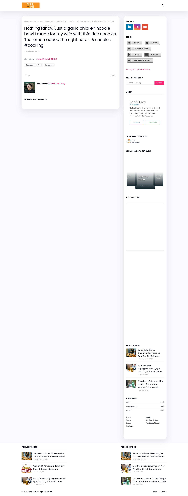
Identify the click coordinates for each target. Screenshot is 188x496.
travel (145, 410)
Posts (131, 140)
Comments (134, 142)
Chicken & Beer (141, 49)
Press (136, 55)
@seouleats (34, 21)
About (136, 43)
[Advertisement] (134, 297)
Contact (154, 55)
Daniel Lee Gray (56, 83)
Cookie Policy (144, 69)
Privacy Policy (132, 69)
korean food (145, 406)
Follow (136, 122)
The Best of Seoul (142, 60)
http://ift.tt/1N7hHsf (47, 59)
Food (40, 65)
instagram (49, 65)
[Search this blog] (140, 83)
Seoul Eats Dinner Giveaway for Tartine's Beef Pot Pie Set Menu (149, 353)
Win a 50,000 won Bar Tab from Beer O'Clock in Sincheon (48, 467)
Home (26, 21)
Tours (154, 43)
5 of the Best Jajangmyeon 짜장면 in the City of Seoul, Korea (150, 368)
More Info (153, 122)
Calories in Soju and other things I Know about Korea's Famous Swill (151, 384)
